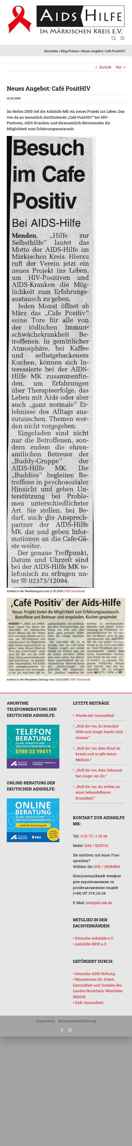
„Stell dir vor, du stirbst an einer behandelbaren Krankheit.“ (98, 792)
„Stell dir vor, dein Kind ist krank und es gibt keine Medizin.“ (98, 754)
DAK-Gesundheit (89, 1002)
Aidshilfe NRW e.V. (91, 944)
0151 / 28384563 (107, 866)
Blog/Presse (69, 51)
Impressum (45, 1020)
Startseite (51, 51)
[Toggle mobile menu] (122, 38)
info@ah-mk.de (99, 902)
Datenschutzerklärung (77, 1020)
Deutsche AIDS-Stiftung (95, 973)
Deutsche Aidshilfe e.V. (94, 938)
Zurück (105, 67)
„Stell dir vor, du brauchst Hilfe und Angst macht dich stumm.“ (99, 732)
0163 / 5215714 (96, 845)
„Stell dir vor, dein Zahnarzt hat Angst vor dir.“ (99, 773)
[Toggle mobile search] (113, 38)
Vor (119, 67)
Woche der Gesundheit (95, 715)
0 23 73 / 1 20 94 (94, 836)
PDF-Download (75, 591)
